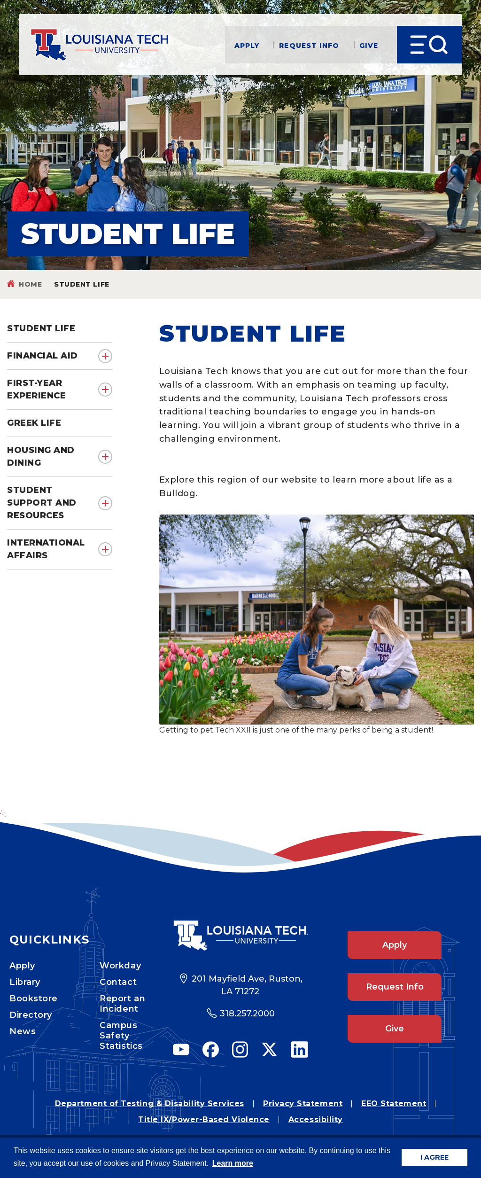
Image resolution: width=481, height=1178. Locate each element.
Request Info (309, 45)
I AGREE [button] (434, 1157)
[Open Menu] (429, 44)
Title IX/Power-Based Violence (204, 1119)
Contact (118, 982)
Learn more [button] (232, 1163)
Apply (247, 45)
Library (24, 982)
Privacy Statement (302, 1103)
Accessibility (315, 1119)
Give (368, 45)
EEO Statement (393, 1103)
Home (30, 284)
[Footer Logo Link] (240, 936)
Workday (120, 965)
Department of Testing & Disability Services (149, 1103)
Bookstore (33, 998)
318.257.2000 (247, 1013)
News (22, 1031)
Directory (30, 1015)
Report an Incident (122, 1003)
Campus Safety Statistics (121, 1035)
